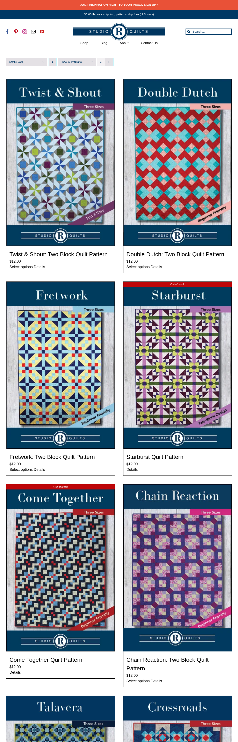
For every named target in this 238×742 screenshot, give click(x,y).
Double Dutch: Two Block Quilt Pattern (175, 254)
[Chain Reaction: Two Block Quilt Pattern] (177, 567)
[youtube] (42, 31)
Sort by (16, 62)
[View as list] (109, 62)
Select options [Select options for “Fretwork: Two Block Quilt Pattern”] (21, 469)
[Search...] (209, 32)
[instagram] (24, 31)
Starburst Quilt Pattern (155, 457)
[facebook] (7, 31)
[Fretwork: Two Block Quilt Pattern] (60, 365)
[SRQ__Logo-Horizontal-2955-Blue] (119, 24)
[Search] (189, 32)
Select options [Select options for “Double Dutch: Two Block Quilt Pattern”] (138, 267)
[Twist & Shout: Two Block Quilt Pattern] (60, 162)
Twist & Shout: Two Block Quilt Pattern (58, 254)
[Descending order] (53, 62)
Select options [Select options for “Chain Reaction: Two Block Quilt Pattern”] (138, 681)
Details (39, 267)
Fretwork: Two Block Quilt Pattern (52, 457)
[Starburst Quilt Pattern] (177, 365)
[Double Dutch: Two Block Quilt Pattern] (177, 162)
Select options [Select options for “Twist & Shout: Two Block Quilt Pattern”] (21, 267)
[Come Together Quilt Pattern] (60, 567)
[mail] (33, 31)
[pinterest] (16, 31)
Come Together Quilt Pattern (45, 660)
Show (71, 62)
